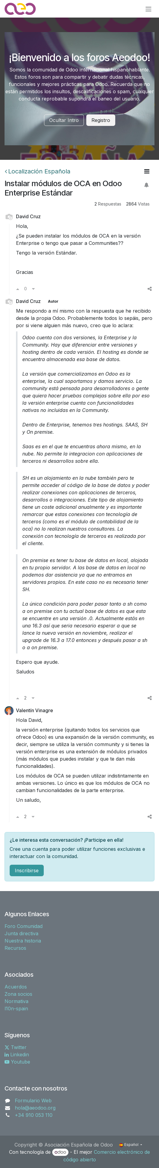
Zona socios (18, 994)
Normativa (16, 1001)
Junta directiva (21, 933)
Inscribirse (27, 870)
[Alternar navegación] (148, 8)
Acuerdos (16, 987)
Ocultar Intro (64, 120)
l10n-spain (16, 1008)
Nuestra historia (23, 941)
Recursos (15, 948)
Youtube (17, 1062)
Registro (100, 120)
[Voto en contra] (33, 289)
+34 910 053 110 (33, 1115)
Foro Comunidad (24, 926)
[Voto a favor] (18, 289)
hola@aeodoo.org (35, 1108)
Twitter (16, 1047)
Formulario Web (33, 1100)
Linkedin (17, 1054)
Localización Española (37, 171)
